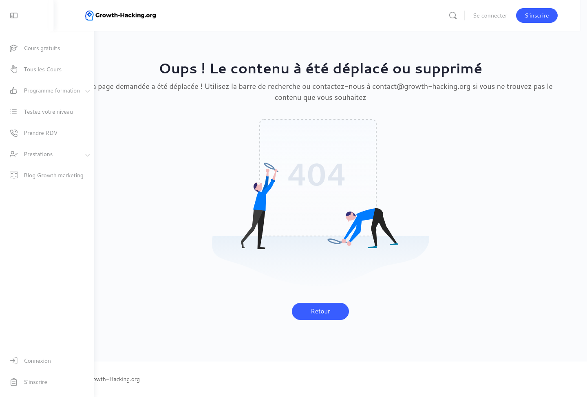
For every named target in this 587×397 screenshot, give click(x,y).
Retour (340, 311)
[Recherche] (466, 15)
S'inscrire (550, 15)
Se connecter (503, 15)
